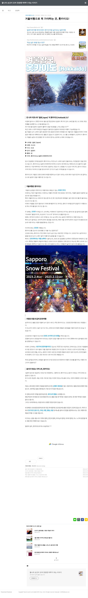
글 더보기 (56, 560)
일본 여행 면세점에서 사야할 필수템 (33, 469)
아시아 (34, 466)
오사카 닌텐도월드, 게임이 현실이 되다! (34, 471)
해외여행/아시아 (30, 15)
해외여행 (28, 466)
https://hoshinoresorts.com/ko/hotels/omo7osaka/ (40, 40)
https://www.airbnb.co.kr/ (33, 27)
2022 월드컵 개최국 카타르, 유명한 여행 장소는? (36, 476)
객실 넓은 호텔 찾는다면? (36, 42)
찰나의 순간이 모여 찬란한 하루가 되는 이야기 (19, 3)
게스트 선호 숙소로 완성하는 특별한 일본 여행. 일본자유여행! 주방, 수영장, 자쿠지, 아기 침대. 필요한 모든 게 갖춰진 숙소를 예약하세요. (51, 33)
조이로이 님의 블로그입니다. (37, 574)
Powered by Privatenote (6, 592)
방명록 (17, 10)
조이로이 (37, 15)
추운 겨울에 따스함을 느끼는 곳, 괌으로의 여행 (36, 474)
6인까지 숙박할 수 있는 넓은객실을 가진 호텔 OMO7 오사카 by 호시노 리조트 (51, 45)
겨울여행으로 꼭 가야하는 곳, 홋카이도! (47, 18)
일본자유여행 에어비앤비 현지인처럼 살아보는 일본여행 (46, 30)
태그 (9, 10)
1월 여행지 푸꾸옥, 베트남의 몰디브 (33, 472)
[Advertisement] (56, 444)
